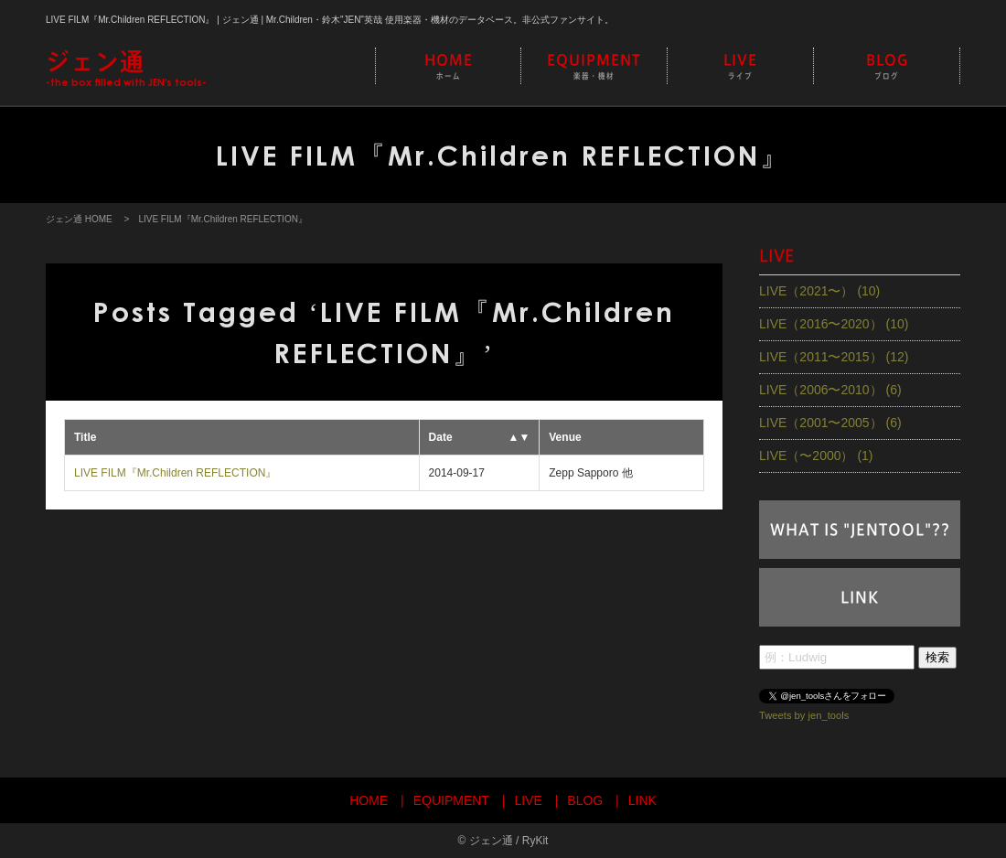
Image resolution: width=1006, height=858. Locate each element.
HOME (448, 67)
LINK (859, 597)
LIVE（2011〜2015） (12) (833, 356)
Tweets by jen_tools (804, 715)
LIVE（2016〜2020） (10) (833, 323)
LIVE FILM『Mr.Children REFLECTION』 (175, 473)
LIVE (740, 67)
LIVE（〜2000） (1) (816, 455)
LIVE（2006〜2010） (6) (830, 389)
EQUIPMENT (594, 67)
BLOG (886, 67)
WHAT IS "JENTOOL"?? (860, 529)
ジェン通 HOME (79, 219)
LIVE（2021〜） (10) (819, 291)
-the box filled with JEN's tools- (126, 68)
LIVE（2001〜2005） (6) (830, 422)
